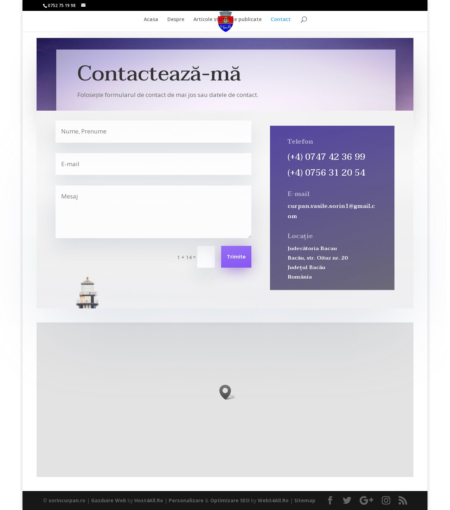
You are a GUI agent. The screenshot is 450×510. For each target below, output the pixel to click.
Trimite (236, 257)
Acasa (151, 19)
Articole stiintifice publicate (227, 19)
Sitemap (304, 500)
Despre (175, 19)
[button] (227, 392)
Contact (281, 19)
